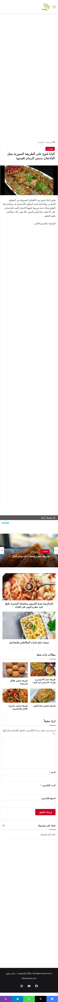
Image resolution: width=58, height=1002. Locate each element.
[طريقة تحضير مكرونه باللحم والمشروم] (15, 696)
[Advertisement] (29, 45)
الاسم (52, 772)
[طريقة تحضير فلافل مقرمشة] (15, 670)
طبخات (40, 142)
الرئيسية (50, 142)
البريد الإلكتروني (48, 785)
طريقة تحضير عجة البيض (44, 705)
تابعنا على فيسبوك (48, 834)
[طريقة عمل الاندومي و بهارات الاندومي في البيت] (43, 669)
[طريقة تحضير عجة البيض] (43, 696)
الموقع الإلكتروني (48, 798)
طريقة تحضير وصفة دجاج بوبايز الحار (30, 556)
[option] (29, 550)
